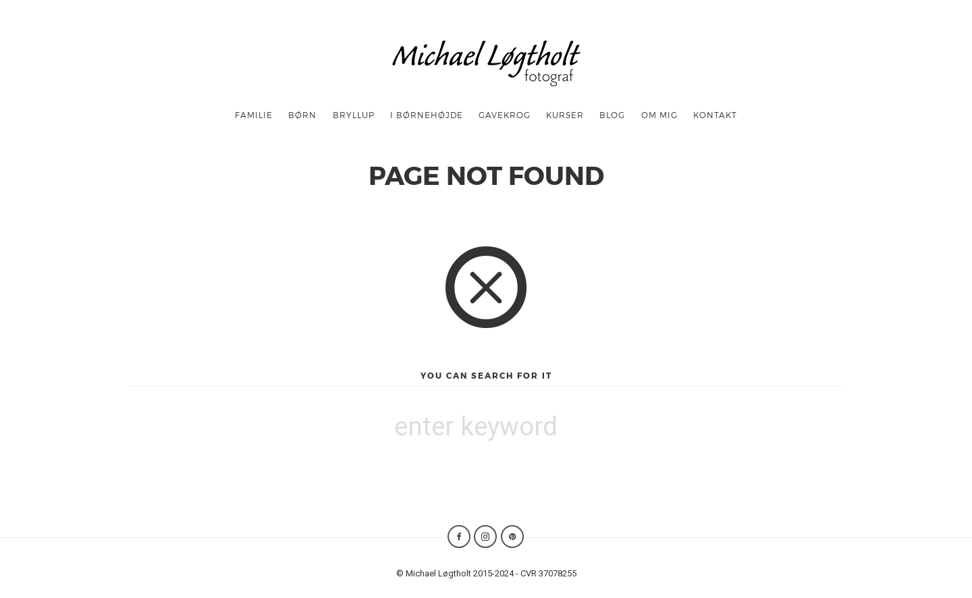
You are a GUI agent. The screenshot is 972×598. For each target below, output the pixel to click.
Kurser (565, 114)
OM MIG (659, 114)
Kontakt (715, 114)
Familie (254, 114)
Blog (612, 114)
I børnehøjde (426, 114)
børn (302, 114)
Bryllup (354, 114)
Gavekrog (505, 114)
